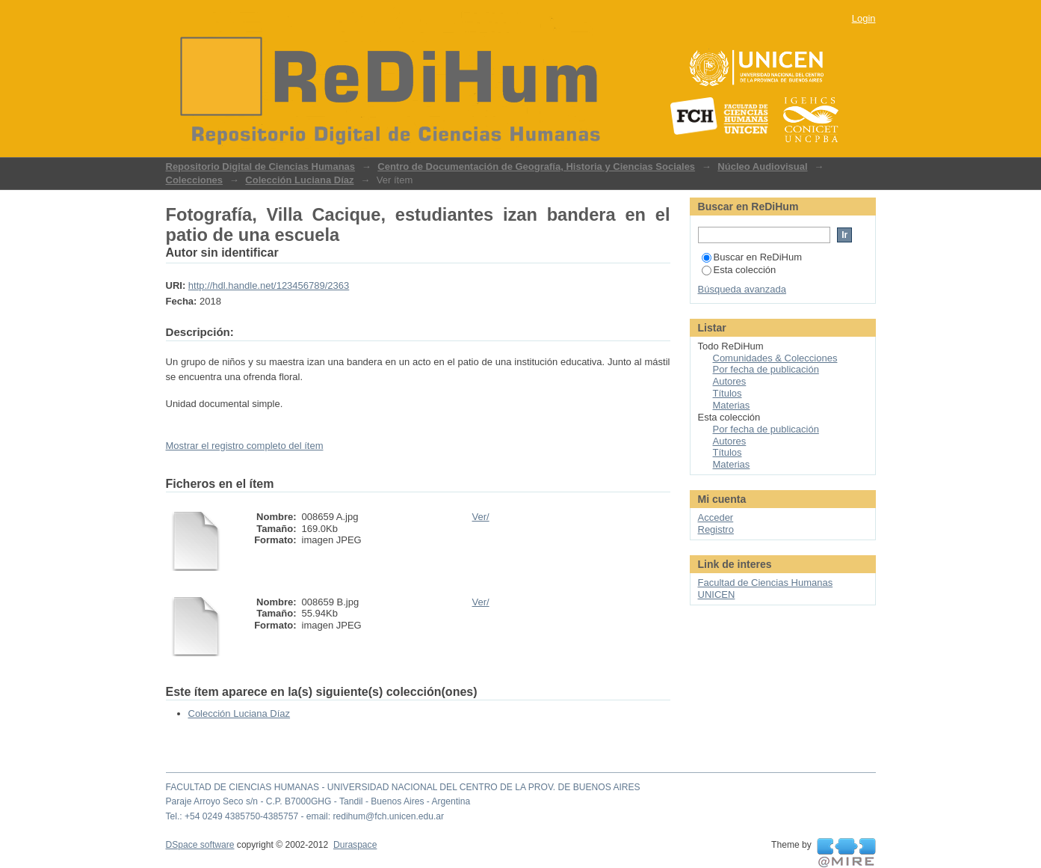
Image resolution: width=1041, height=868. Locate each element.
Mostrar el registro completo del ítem (245, 445)
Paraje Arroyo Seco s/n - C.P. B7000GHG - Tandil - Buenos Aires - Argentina (318, 801)
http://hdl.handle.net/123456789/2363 (268, 285)
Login (864, 18)
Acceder (716, 517)
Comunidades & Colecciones (775, 358)
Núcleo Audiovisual (762, 166)
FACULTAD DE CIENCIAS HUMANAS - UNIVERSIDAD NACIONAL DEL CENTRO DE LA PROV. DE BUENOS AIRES (403, 787)
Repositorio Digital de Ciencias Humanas (261, 166)
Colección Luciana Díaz (299, 180)
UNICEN (716, 594)
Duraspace (355, 845)
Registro (716, 529)
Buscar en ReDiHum (752, 257)
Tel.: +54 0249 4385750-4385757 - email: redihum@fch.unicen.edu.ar (305, 816)
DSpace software (200, 845)
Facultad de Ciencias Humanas (765, 582)
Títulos (727, 393)
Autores (730, 381)
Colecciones (194, 180)
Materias (731, 405)
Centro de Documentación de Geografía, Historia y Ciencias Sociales (536, 166)
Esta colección (739, 269)
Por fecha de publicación (766, 369)
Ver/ (480, 516)
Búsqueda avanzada (742, 289)
